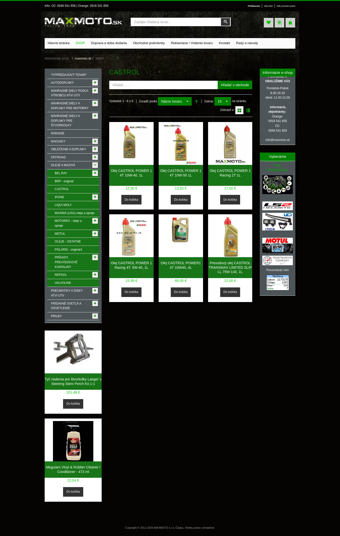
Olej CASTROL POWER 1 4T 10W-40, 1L (131, 173)
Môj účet (267, 6)
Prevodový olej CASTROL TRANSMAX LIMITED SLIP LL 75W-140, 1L (230, 267)
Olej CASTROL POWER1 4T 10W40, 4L (181, 265)
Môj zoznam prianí (285, 6)
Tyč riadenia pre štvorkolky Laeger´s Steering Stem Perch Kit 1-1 (73, 381)
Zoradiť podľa (148, 101)
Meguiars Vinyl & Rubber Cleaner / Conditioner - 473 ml (73, 469)
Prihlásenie (252, 6)
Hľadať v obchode (235, 85)
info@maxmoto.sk (278, 140)
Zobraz (208, 101)
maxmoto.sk (83, 58)
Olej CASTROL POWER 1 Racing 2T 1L (230, 173)
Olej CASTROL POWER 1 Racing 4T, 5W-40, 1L (131, 265)
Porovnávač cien (277, 270)
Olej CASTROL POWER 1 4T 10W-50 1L (180, 173)
